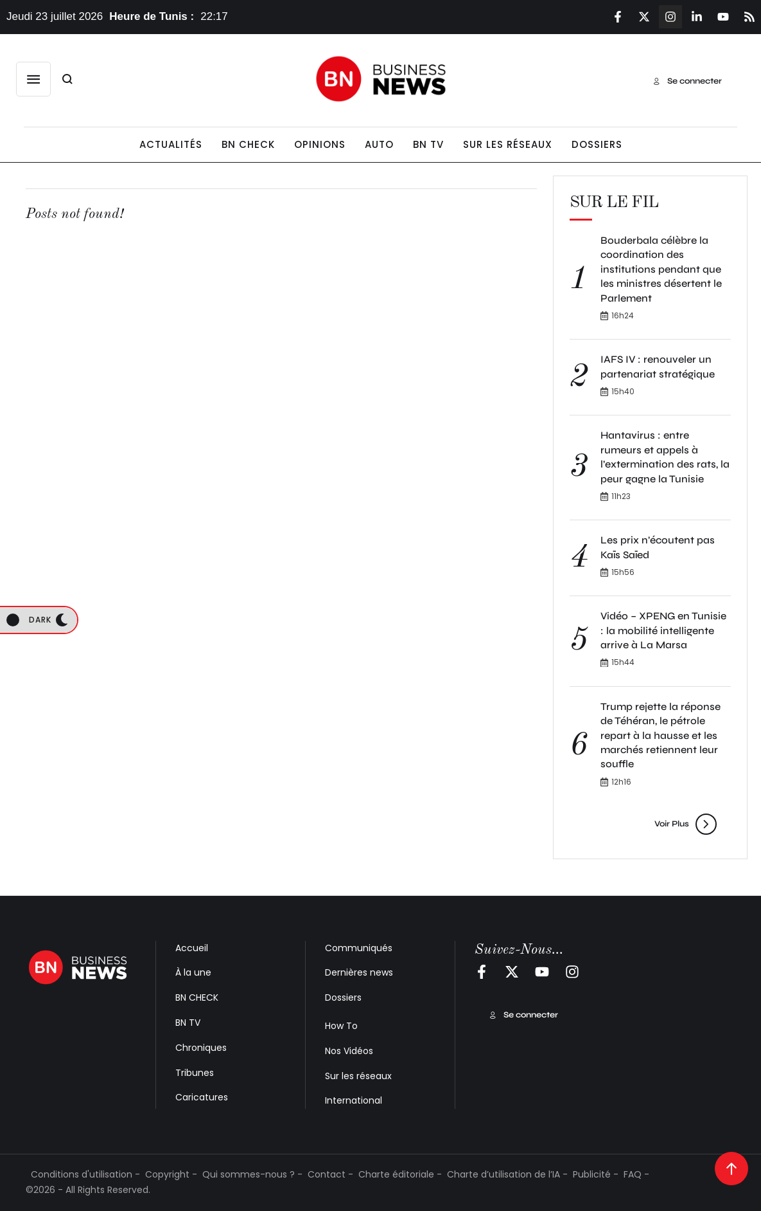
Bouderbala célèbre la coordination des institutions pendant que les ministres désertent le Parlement (661, 269)
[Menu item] (170, 145)
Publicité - (595, 1174)
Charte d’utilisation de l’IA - (507, 1174)
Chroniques (201, 1047)
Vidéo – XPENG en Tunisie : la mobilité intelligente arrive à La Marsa (663, 630)
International (353, 1100)
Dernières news (359, 972)
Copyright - (171, 1174)
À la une (193, 972)
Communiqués (358, 948)
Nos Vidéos (349, 1050)
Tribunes (194, 1072)
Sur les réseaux (358, 1076)
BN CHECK (196, 997)
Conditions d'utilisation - (85, 1174)
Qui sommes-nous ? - (252, 1174)
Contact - (330, 1174)
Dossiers (343, 997)
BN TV (187, 1022)
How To (341, 1025)
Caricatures (201, 1097)
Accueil (191, 948)
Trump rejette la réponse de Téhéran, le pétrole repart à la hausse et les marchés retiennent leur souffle (660, 735)
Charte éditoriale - (400, 1174)
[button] (33, 79)
